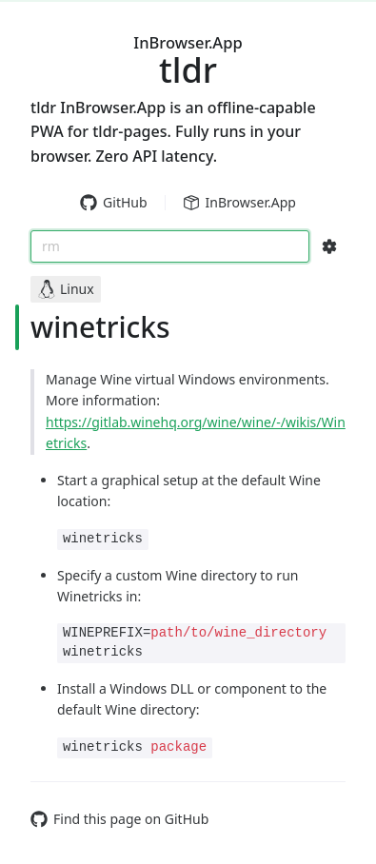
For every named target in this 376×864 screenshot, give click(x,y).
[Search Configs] (329, 246)
